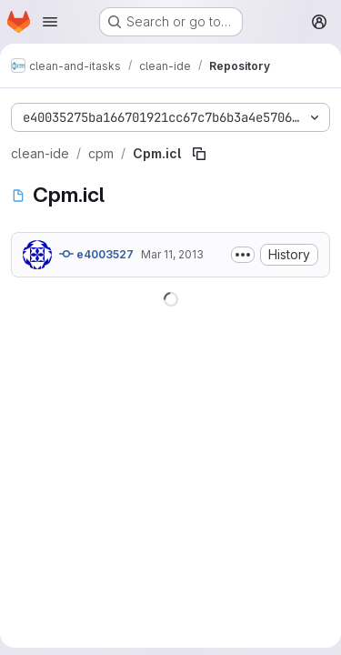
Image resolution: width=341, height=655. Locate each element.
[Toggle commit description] (243, 255)
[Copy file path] (199, 153)
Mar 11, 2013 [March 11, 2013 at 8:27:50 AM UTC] (172, 254)
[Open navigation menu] (50, 21)
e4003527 (96, 254)
